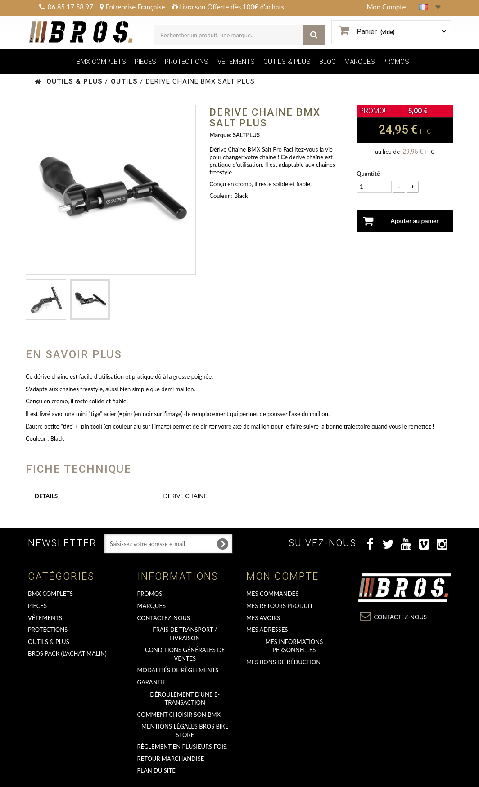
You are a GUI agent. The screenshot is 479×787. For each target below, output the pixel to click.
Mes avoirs (263, 618)
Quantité (368, 173)
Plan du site (156, 770)
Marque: (220, 135)
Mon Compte (386, 7)
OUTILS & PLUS (287, 62)
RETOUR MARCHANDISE (170, 758)
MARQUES (359, 62)
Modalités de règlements (178, 670)
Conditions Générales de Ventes (185, 654)
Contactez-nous (163, 618)
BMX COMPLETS (101, 62)
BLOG (327, 62)
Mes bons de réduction (283, 662)
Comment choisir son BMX (179, 714)
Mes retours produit (279, 605)
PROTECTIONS (186, 62)
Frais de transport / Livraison (185, 634)
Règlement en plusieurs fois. (182, 746)
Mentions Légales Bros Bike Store (185, 730)
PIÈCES (145, 62)
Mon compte (282, 576)
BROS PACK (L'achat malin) (67, 653)
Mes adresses (267, 629)
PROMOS (395, 62)
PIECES (37, 605)
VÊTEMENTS (236, 62)
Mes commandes (272, 593)
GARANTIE (151, 682)
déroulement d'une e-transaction (185, 699)
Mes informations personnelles (294, 646)
